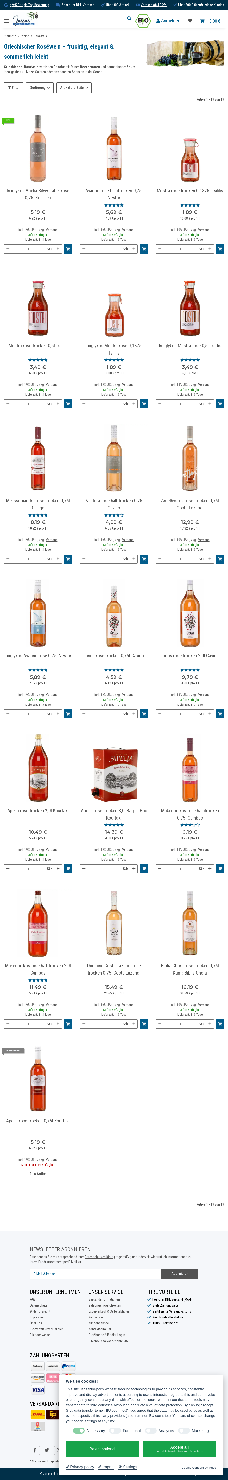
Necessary (96, 1431)
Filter (14, 88)
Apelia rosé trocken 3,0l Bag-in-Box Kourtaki (114, 814)
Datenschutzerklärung (100, 1257)
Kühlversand (97, 1317)
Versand (51, 230)
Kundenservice (99, 1323)
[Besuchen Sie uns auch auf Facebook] (35, 1450)
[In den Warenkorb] (68, 249)
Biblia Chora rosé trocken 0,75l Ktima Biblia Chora (190, 969)
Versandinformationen (104, 1299)
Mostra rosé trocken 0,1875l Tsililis (190, 191)
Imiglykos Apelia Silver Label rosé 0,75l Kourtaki (38, 194)
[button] (130, 19)
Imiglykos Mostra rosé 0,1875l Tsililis (114, 349)
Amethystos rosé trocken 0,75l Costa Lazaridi (190, 504)
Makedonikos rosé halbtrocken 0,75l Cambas (190, 814)
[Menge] (28, 249)
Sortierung (38, 88)
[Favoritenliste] (190, 21)
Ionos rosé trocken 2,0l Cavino (190, 656)
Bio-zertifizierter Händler (46, 1329)
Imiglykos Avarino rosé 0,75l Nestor (37, 656)
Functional (132, 1431)
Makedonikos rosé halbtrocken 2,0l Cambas (38, 969)
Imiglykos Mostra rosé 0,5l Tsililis (190, 345)
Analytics (166, 1431)
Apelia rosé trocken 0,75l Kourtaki (38, 1121)
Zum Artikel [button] (38, 1174)
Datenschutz (38, 1305)
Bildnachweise (40, 1335)
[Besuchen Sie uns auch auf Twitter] (47, 1450)
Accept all (179, 1449)
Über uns (36, 1323)
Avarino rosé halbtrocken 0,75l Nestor (114, 194)
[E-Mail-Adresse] (96, 1274)
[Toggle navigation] (6, 19)
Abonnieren (179, 1274)
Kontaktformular (100, 1329)
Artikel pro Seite (72, 88)
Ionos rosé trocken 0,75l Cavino (114, 656)
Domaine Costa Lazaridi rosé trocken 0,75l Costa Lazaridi (114, 969)
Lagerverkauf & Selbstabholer (109, 1311)
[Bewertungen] (114, 205)
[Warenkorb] (210, 21)
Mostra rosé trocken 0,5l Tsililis (38, 345)
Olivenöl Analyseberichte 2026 (109, 1341)
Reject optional (102, 1449)
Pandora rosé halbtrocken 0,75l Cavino (114, 504)
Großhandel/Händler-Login (107, 1335)
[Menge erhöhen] (58, 249)
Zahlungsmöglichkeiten (105, 1305)
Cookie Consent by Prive (199, 1467)
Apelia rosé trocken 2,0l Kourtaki (37, 811)
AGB (33, 1299)
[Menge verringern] (7, 249)
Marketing (200, 1431)
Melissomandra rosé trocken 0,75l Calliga (38, 504)
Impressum (38, 1317)
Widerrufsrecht (40, 1311)
